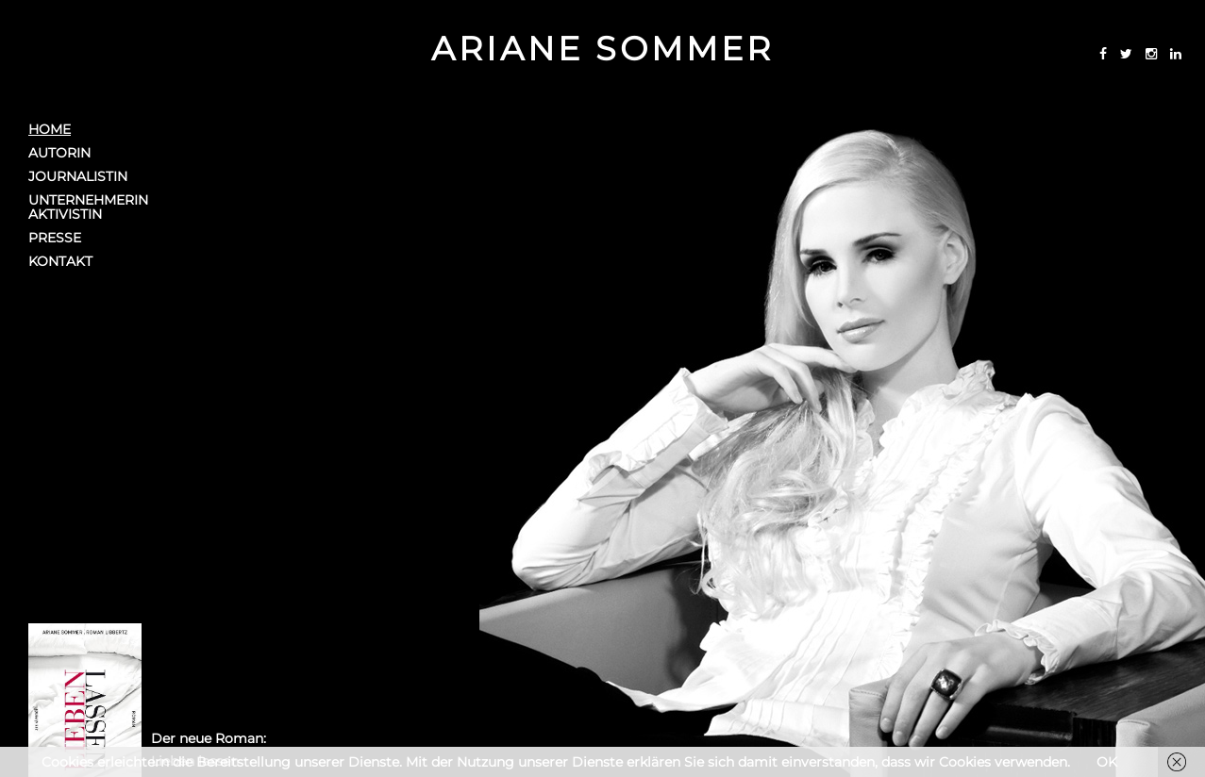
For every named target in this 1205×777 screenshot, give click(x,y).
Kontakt (60, 262)
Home (49, 130)
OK (1106, 761)
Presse (54, 238)
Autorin (59, 153)
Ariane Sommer (602, 48)
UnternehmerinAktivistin (88, 207)
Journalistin (77, 177)
